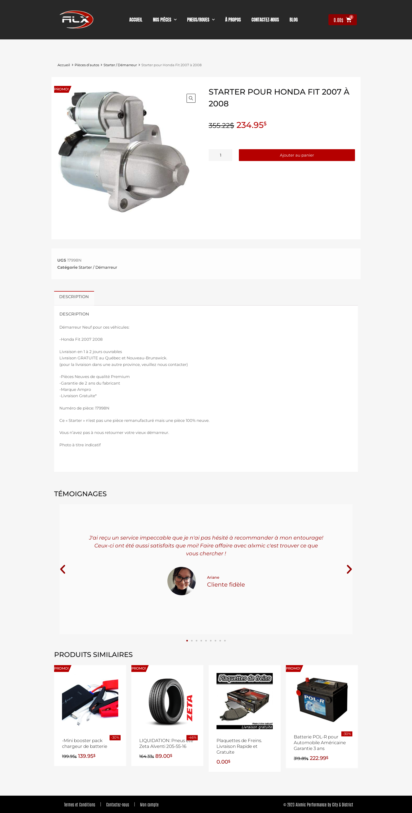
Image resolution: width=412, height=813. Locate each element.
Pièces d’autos (87, 65)
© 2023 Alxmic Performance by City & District (318, 804)
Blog (294, 19)
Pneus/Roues (201, 19)
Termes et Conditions (79, 804)
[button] (191, 98)
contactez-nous (265, 19)
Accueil (135, 19)
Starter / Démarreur (120, 65)
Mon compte (149, 804)
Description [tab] (74, 296)
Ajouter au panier (297, 155)
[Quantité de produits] (220, 155)
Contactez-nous (117, 804)
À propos (233, 19)
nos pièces (165, 19)
